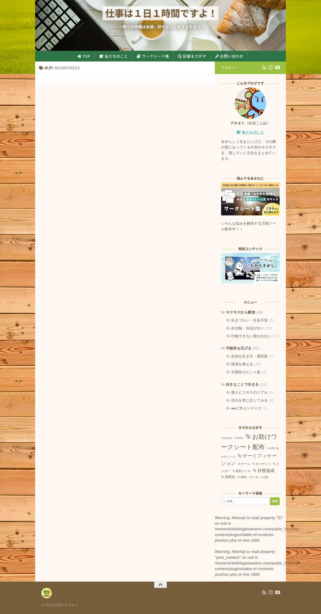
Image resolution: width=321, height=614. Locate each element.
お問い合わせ (231, 56)
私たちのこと (116, 56)
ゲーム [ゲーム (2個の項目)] (245, 464)
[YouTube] (277, 67)
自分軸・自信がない (247, 328)
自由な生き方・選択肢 (249, 356)
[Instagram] (270, 67)
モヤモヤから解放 (240, 312)
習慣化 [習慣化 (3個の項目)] (230, 477)
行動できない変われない (251, 336)
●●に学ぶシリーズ (246, 408)
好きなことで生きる (242, 384)
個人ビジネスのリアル (249, 392)
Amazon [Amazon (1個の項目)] (228, 438)
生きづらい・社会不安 (249, 320)
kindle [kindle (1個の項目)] (240, 438)
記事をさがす (194, 56)
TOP (86, 56)
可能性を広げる (239, 348)
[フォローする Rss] (264, 67)
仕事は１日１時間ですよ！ (161, 13)
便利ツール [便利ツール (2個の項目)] (243, 471)
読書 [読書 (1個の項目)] (265, 477)
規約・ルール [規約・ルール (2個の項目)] (250, 477)
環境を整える (242, 364)
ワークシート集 (155, 56)
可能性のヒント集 (245, 372)
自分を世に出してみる (249, 400)
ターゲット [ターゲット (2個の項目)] (263, 464)
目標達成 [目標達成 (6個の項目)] (266, 470)
